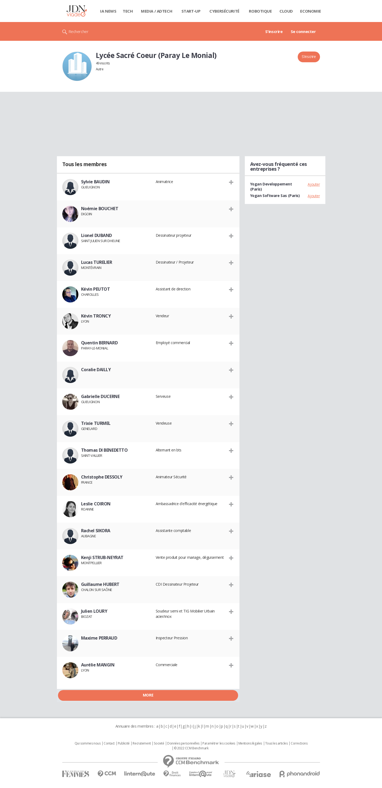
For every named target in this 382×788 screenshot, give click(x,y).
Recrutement (142, 743)
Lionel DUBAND (96, 235)
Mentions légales (250, 743)
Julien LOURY (94, 611)
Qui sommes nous (88, 743)
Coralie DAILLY (96, 370)
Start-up (191, 11)
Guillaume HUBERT (100, 584)
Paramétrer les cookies (218, 743)
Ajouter (314, 184)
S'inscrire (274, 31)
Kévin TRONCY (96, 316)
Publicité (124, 743)
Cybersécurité (224, 11)
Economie (310, 11)
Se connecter (303, 31)
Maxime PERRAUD (99, 638)
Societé (159, 743)
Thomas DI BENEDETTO (104, 450)
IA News (108, 11)
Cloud (286, 11)
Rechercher (78, 31)
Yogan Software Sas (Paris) (275, 195)
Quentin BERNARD (99, 343)
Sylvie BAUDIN (95, 182)
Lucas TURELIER (96, 262)
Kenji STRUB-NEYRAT (102, 557)
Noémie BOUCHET (99, 208)
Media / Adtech (156, 11)
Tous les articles (276, 743)
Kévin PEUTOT (95, 289)
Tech (128, 11)
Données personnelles (183, 743)
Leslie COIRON (96, 504)
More (148, 695)
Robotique (260, 11)
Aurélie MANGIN (98, 665)
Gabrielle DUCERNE (100, 396)
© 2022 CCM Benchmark (191, 748)
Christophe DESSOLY (101, 477)
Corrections (299, 743)
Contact (109, 743)
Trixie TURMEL (96, 423)
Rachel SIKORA (96, 531)
